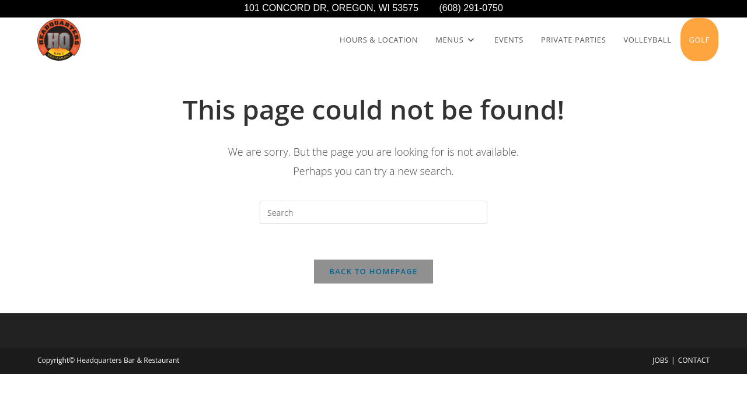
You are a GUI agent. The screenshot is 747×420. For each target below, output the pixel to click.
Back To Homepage (373, 271)
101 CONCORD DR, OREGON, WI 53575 (341, 8)
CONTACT (694, 360)
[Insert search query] (373, 212)
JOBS (660, 360)
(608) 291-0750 (470, 8)
